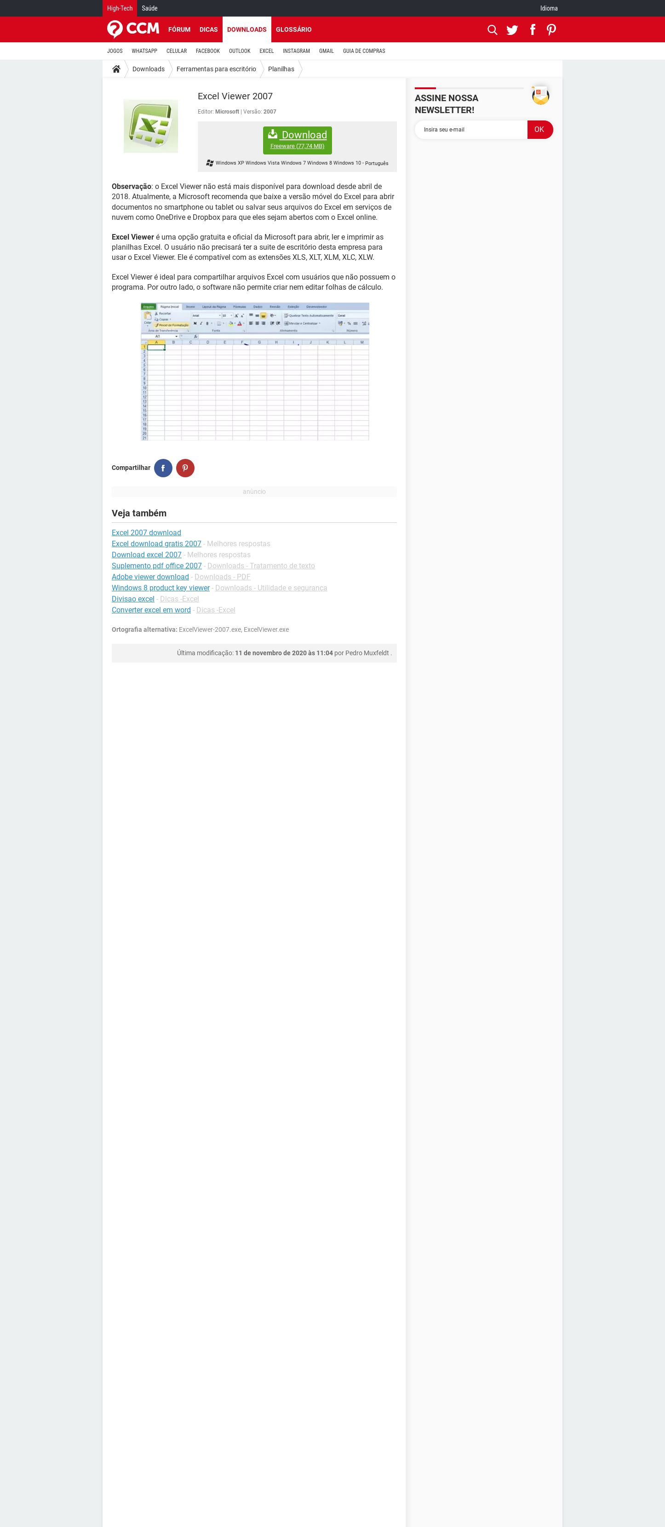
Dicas (209, 29)
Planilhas (281, 69)
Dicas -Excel (179, 599)
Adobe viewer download (150, 576)
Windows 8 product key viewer (161, 587)
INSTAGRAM (296, 51)
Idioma (549, 8)
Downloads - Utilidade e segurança (271, 587)
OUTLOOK (240, 51)
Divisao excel (133, 599)
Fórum (179, 29)
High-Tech (119, 8)
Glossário (294, 29)
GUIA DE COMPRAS (364, 51)
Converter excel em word (151, 610)
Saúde (149, 8)
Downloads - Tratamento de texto (261, 565)
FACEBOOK (208, 51)
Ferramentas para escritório (216, 69)
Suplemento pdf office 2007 (157, 565)
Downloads (247, 29)
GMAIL (326, 51)
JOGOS (115, 51)
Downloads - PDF (223, 576)
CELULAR (176, 51)
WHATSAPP (144, 51)
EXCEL (266, 51)
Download (297, 139)
